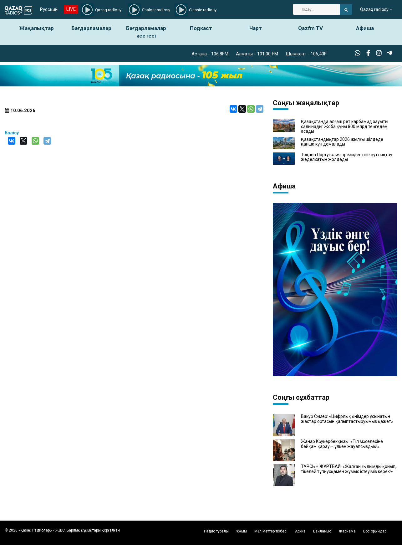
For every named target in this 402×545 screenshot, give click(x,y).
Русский (49, 9)
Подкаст (201, 28)
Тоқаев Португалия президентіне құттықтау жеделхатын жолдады (346, 157)
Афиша (365, 28)
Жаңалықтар (36, 28)
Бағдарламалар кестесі (146, 32)
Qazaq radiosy (374, 9)
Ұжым (241, 531)
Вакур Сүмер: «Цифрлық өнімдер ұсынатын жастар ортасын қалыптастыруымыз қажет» (347, 419)
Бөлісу (12, 132)
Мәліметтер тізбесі (271, 531)
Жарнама (347, 531)
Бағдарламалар (91, 28)
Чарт (255, 28)
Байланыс (322, 531)
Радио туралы (216, 531)
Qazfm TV (310, 28)
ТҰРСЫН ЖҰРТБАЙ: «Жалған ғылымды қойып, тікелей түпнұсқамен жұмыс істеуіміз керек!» (348, 469)
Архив (300, 531)
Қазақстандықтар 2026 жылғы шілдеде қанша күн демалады (342, 142)
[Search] (316, 9)
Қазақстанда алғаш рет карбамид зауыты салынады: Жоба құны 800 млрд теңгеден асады (344, 126)
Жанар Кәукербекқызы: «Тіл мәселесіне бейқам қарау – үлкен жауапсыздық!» (342, 444)
